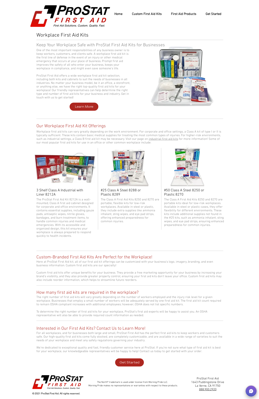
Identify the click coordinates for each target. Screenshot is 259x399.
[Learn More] (84, 107)
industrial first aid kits (163, 139)
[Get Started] (129, 362)
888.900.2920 (208, 389)
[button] (251, 391)
